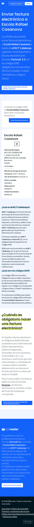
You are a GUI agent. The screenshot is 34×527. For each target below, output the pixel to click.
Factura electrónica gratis (12, 485)
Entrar (29, 4)
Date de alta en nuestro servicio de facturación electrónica (15, 403)
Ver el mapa (8, 166)
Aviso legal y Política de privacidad (15, 508)
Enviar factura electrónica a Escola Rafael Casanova (15, 88)
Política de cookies (10, 516)
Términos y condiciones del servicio (15, 511)
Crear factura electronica (19, 120)
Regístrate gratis (16, 4)
